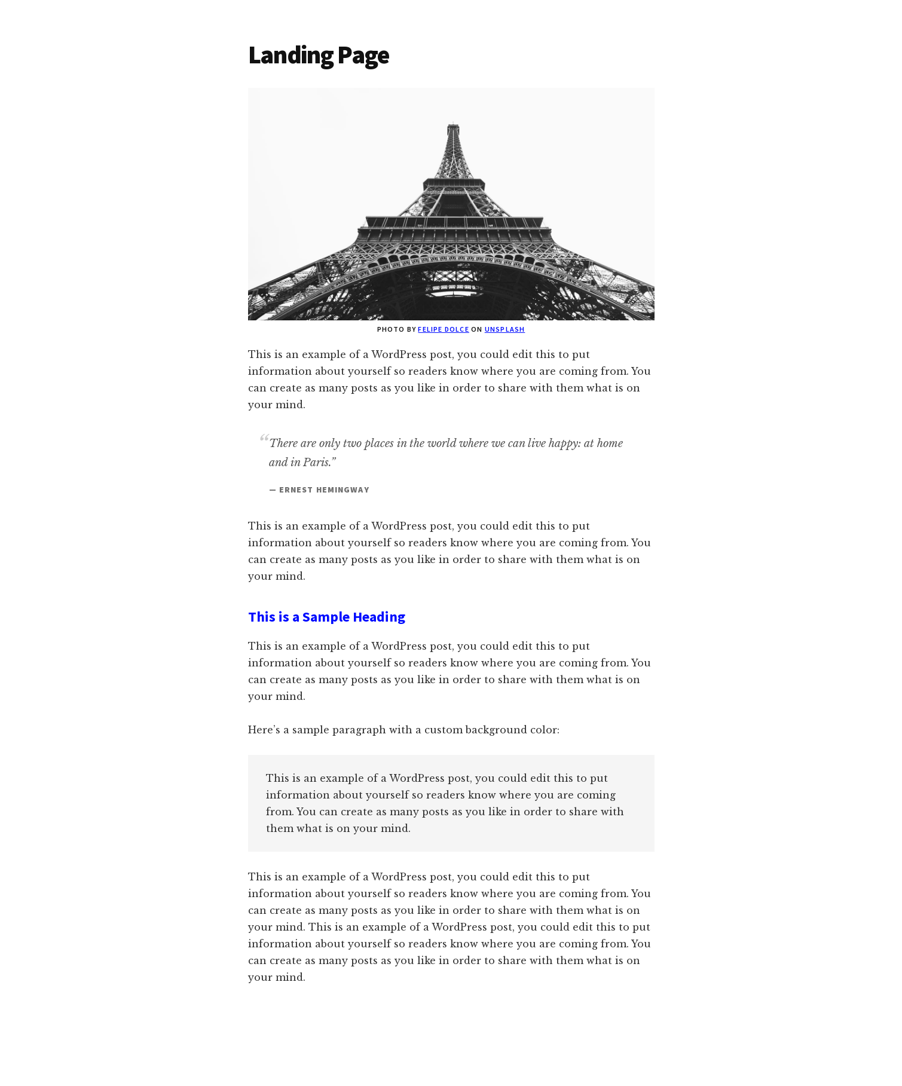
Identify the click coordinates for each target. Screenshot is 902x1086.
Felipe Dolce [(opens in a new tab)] (443, 329)
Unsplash (505, 329)
